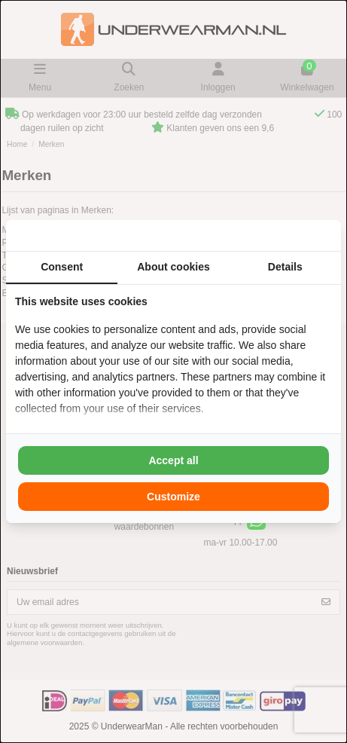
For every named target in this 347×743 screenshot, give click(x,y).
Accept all (173, 460)
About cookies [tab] (173, 267)
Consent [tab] (62, 267)
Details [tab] (285, 267)
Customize (173, 497)
